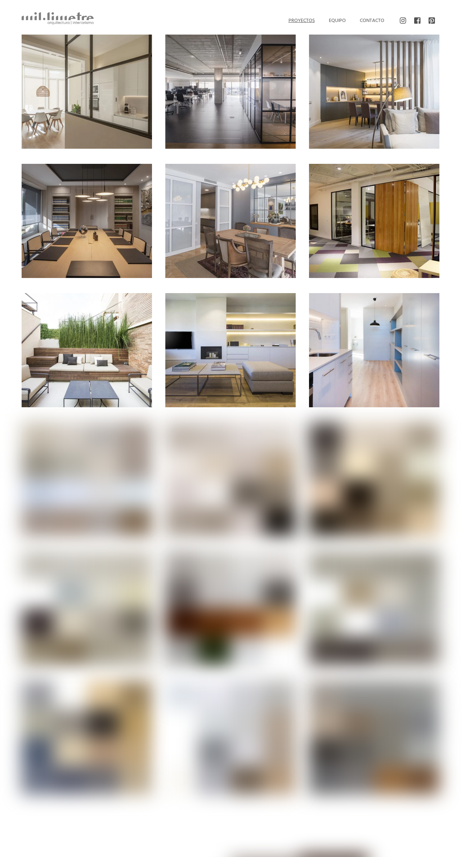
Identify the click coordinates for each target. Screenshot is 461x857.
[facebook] (418, 21)
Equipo (337, 21)
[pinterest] (432, 21)
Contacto (372, 21)
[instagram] (403, 21)
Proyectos (301, 21)
